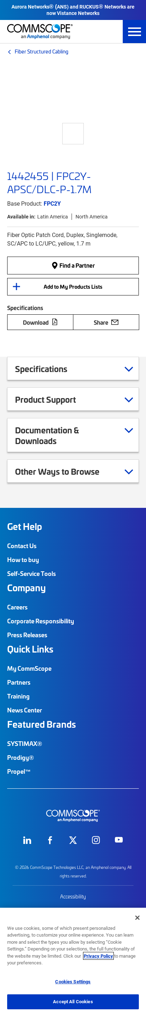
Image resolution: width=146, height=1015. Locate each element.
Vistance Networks (78, 13)
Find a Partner (73, 265)
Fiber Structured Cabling (41, 51)
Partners (18, 682)
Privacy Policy (98, 956)
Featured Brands (41, 724)
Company (26, 587)
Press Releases (27, 634)
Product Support (54, 399)
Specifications (50, 368)
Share (106, 322)
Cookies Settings (73, 981)
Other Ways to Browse (66, 471)
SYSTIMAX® (24, 743)
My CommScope (29, 668)
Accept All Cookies (73, 1001)
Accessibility (73, 896)
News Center (24, 709)
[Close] (137, 918)
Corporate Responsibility (40, 620)
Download (40, 322)
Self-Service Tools (31, 573)
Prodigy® (20, 757)
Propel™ (19, 771)
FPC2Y (52, 203)
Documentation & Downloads (74, 435)
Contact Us (21, 545)
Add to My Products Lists (73, 286)
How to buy (23, 559)
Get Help (24, 526)
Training (18, 696)
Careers (17, 606)
